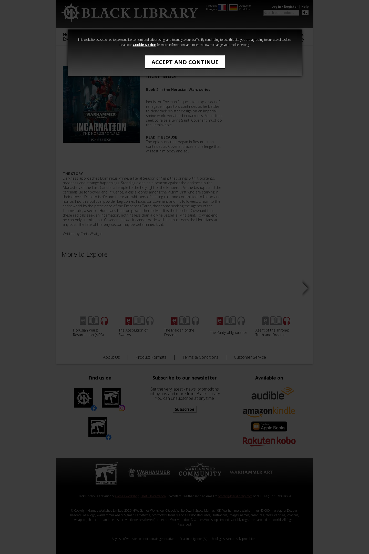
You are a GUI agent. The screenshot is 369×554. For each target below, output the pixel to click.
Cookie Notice (144, 45)
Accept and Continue (184, 62)
